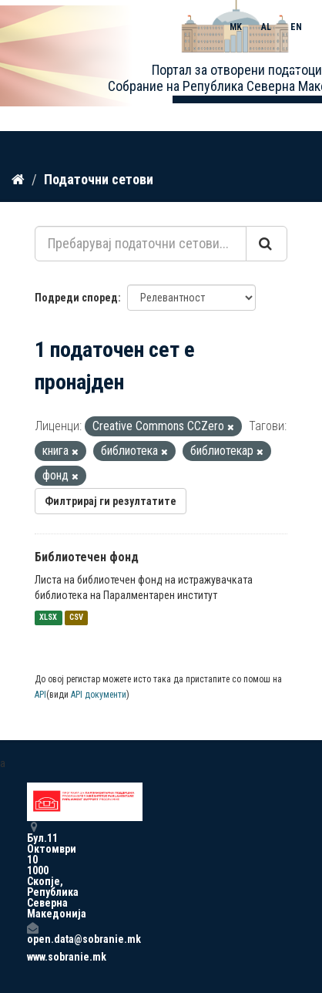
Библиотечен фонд (87, 557)
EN (296, 27)
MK (236, 27)
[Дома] (18, 179)
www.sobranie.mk (32, 956)
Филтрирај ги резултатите (110, 501)
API (40, 694)
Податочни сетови (98, 179)
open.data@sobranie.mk (32, 933)
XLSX (48, 618)
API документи (98, 694)
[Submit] (266, 243)
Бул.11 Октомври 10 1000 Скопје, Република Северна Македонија (32, 870)
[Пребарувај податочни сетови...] (141, 243)
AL (266, 27)
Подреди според (76, 297)
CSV (76, 618)
